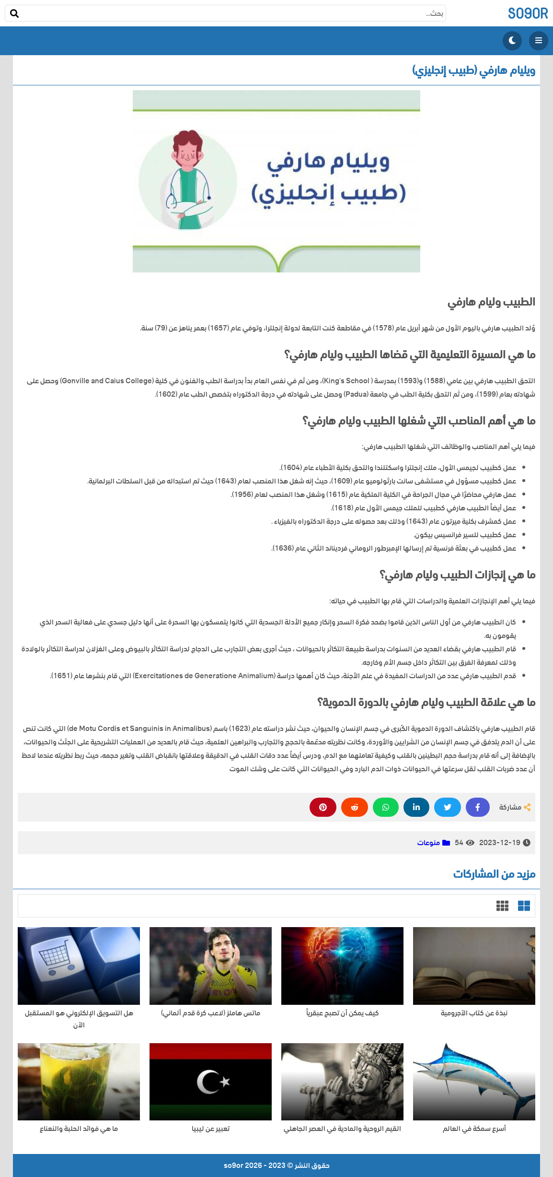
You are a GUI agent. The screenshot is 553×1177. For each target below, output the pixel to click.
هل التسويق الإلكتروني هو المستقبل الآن (79, 1019)
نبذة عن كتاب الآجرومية (474, 1013)
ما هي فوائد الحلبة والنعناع (79, 1129)
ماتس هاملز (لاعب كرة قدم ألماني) (210, 1013)
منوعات (428, 842)
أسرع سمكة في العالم (474, 1129)
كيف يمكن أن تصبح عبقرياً (342, 1013)
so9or (527, 13)
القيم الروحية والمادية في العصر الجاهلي (342, 1129)
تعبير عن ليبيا (211, 1129)
